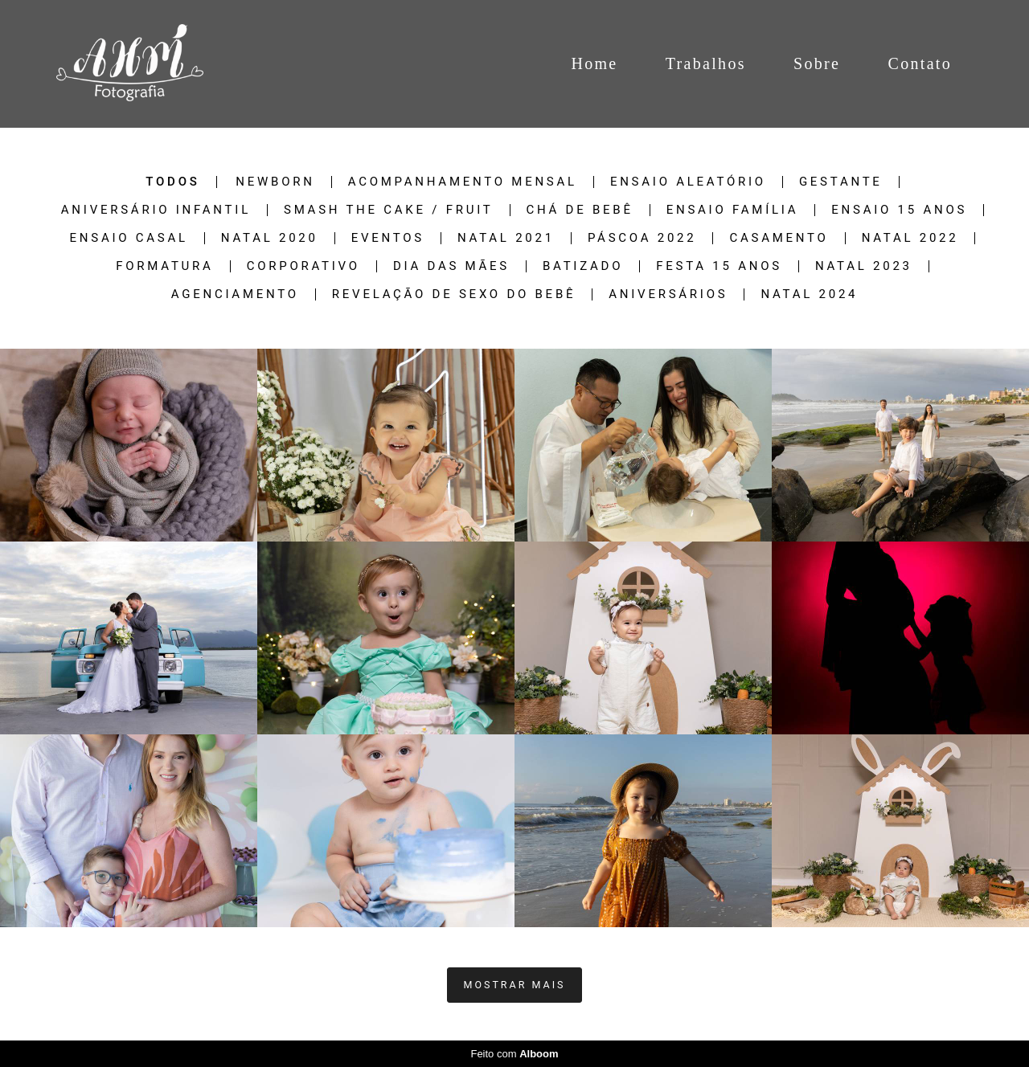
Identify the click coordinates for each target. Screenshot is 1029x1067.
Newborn (275, 182)
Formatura (164, 266)
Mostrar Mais (515, 985)
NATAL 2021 (506, 238)
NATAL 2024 (809, 294)
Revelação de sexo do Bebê (454, 294)
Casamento (778, 238)
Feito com (514, 1054)
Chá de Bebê (580, 210)
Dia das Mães (451, 266)
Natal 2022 (910, 238)
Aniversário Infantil (156, 210)
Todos (172, 182)
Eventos (387, 238)
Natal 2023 (863, 266)
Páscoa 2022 (642, 238)
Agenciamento (235, 294)
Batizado (583, 266)
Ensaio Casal (129, 238)
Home (594, 63)
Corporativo (303, 266)
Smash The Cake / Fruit (389, 210)
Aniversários (668, 294)
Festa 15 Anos (719, 266)
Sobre (816, 63)
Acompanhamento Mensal (462, 182)
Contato (920, 63)
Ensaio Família (732, 210)
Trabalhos (706, 63)
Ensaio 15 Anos (899, 210)
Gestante (841, 182)
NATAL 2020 (269, 238)
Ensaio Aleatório (688, 182)
